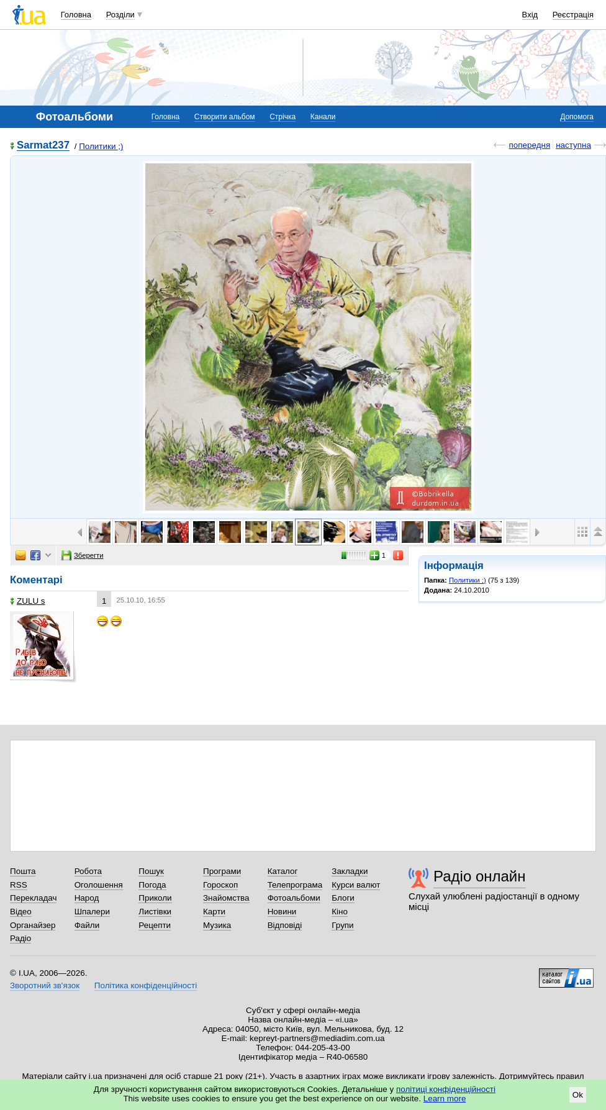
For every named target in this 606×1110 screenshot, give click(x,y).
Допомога (577, 116)
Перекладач (33, 898)
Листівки (154, 911)
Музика (217, 925)
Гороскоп (220, 884)
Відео (21, 911)
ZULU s (27, 601)
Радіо (20, 938)
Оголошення (99, 884)
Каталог (283, 871)
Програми (222, 871)
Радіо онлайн (479, 876)
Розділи (120, 14)
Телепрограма (295, 884)
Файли (87, 925)
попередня (529, 145)
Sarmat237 (43, 145)
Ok (577, 1094)
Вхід (530, 14)
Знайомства (226, 898)
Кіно (340, 911)
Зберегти (82, 555)
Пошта (22, 871)
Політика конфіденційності (145, 985)
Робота (88, 871)
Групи (342, 925)
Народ (87, 898)
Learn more (444, 1098)
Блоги (343, 898)
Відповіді (285, 925)
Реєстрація (573, 14)
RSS (18, 884)
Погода (152, 884)
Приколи (154, 898)
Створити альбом (224, 116)
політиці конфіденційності (445, 1089)
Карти (214, 911)
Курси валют (356, 884)
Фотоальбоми (294, 898)
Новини (282, 911)
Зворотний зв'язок (44, 985)
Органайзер (32, 925)
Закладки (350, 871)
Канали (323, 116)
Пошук (151, 871)
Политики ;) (101, 146)
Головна (76, 14)
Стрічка (282, 116)
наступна (573, 145)
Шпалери (92, 911)
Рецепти (154, 925)
